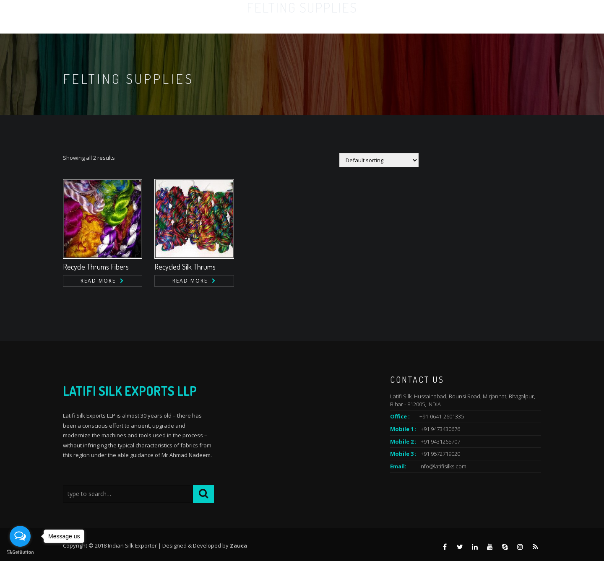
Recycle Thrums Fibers (96, 266)
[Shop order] (379, 160)
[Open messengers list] (20, 536)
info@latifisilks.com (442, 466)
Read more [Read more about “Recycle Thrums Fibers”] (98, 280)
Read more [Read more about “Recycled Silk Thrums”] (190, 280)
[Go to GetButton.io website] (20, 552)
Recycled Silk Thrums (185, 266)
